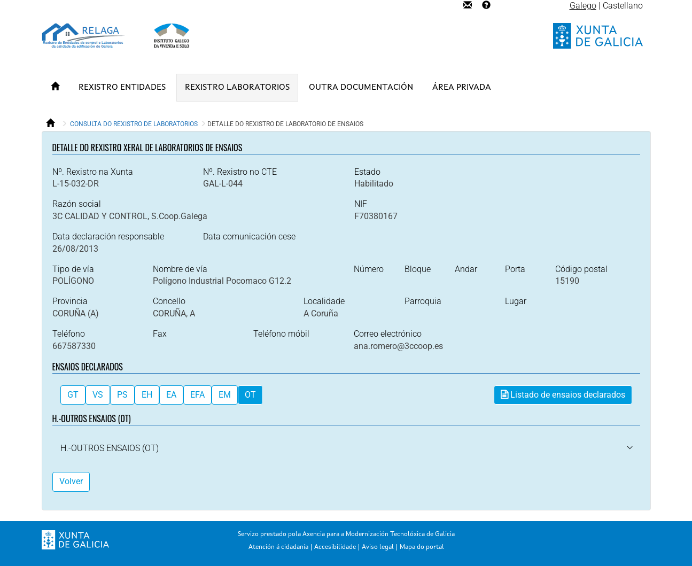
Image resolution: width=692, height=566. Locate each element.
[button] (109, 448)
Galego (583, 6)
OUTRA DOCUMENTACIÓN (361, 87)
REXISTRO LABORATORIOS (237, 87)
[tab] (346, 448)
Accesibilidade (335, 547)
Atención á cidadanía (278, 547)
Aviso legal (378, 547)
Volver (71, 481)
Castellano (623, 6)
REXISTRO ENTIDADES (122, 87)
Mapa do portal (422, 547)
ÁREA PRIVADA (461, 87)
